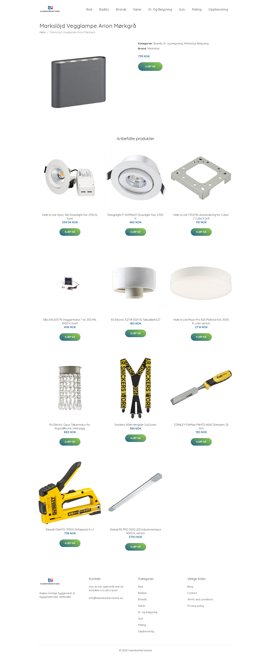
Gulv (182, 10)
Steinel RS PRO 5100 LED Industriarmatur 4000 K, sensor (135, 533)
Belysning (203, 45)
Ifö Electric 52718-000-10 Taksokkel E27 (135, 321)
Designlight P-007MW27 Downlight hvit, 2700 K (135, 218)
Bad (89, 10)
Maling (197, 10)
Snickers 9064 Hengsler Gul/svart (135, 426)
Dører (137, 10)
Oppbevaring (218, 10)
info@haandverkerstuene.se (106, 599)
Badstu (104, 10)
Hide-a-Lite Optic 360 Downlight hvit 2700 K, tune (70, 218)
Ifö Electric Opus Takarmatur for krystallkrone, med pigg (69, 428)
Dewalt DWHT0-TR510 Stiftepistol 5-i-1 (70, 531)
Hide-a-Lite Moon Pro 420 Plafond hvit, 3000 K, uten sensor (201, 323)
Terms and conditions (200, 601)
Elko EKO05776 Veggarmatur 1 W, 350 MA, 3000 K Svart (69, 323)
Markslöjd (190, 45)
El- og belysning (160, 10)
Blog (190, 588)
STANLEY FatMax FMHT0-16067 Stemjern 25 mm (201, 428)
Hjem (43, 34)
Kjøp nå (150, 68)
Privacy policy (195, 607)
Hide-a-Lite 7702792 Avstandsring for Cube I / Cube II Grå (201, 218)
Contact (192, 594)
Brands (121, 10)
